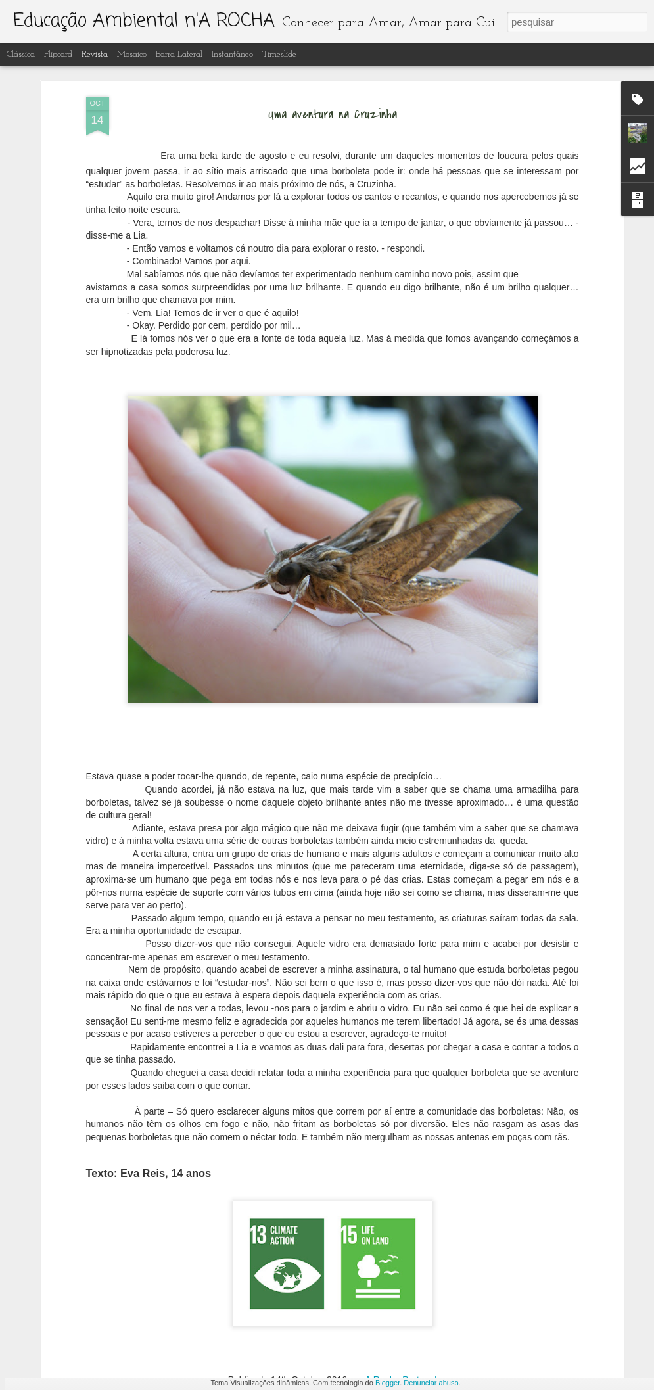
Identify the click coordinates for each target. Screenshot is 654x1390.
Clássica (21, 54)
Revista (95, 54)
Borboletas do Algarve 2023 (256, 1078)
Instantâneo (232, 54)
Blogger (387, 1383)
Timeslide (279, 54)
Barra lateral (179, 54)
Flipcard (58, 54)
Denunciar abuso (431, 1383)
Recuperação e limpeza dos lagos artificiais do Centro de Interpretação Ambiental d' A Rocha (317, 936)
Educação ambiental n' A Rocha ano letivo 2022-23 (303, 1227)
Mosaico (132, 54)
